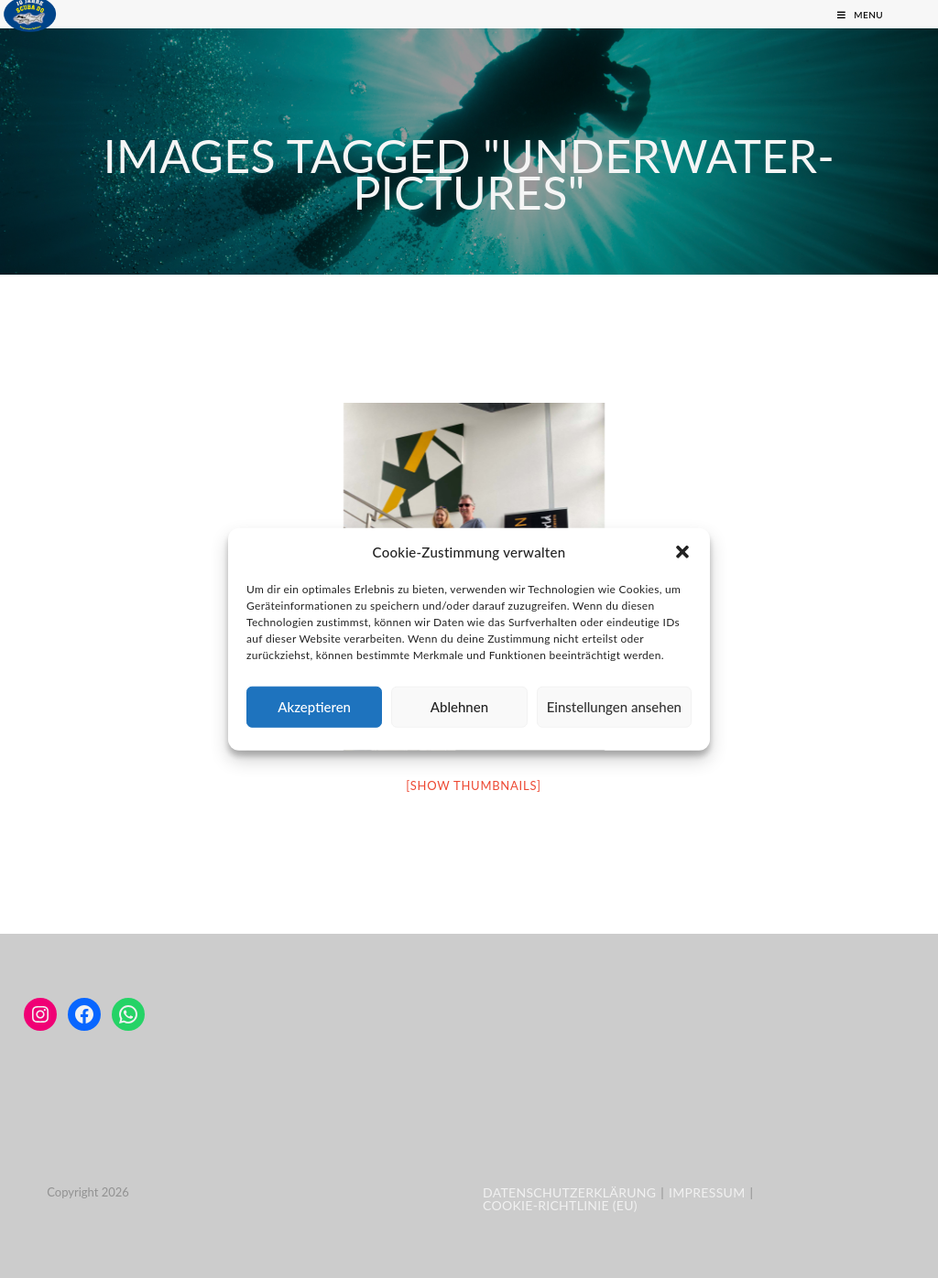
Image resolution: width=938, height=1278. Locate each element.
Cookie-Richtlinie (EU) (560, 1205)
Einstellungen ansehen (614, 707)
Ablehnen (459, 707)
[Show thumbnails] (473, 785)
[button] (682, 552)
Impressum (707, 1192)
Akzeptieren (314, 707)
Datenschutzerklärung (569, 1192)
